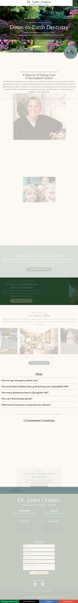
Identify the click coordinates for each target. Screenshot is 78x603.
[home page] (39, 3)
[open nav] (75, 3)
